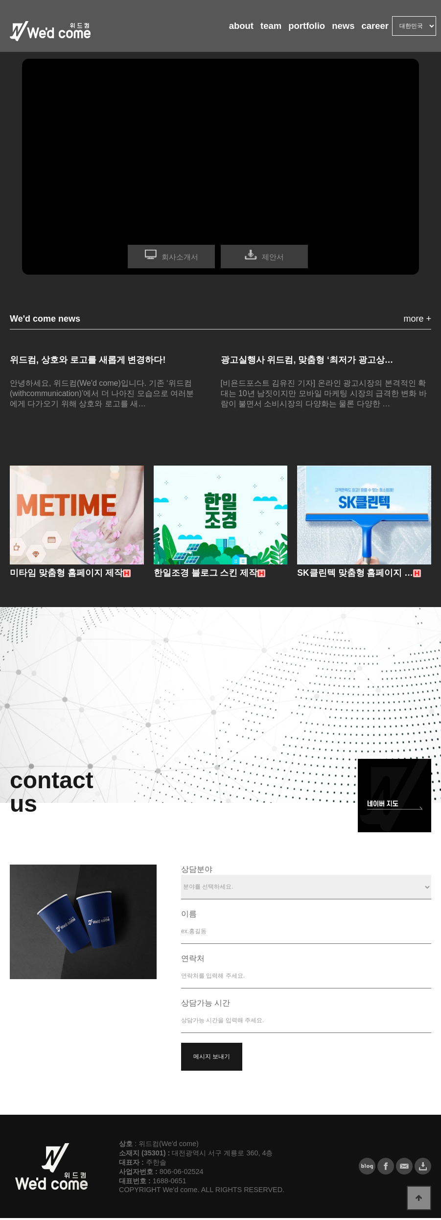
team (261, 29)
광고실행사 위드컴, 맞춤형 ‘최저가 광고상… (307, 360)
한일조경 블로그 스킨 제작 (206, 575)
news (338, 29)
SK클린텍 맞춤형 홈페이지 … (355, 575)
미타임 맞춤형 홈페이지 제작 (66, 575)
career (373, 29)
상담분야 (196, 871)
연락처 (193, 960)
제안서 (273, 257)
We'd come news (45, 319)
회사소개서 (180, 257)
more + (417, 319)
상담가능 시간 (205, 1005)
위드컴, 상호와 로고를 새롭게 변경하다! (88, 360)
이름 (189, 916)
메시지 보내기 (211, 1058)
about (228, 29)
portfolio (299, 29)
